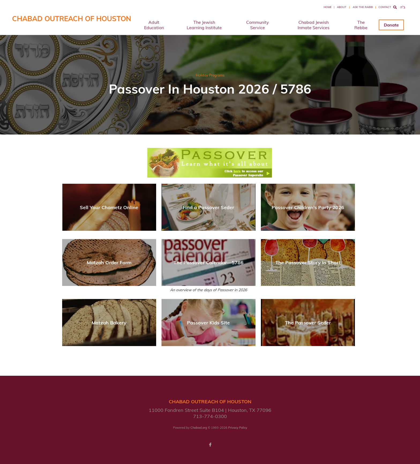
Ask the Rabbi (363, 7)
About (341, 7)
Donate (391, 25)
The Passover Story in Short (308, 262)
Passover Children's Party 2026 (308, 207)
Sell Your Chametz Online (109, 207)
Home (328, 7)
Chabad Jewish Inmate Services (313, 25)
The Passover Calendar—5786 (208, 262)
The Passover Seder (308, 323)
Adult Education (154, 25)
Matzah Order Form (109, 262)
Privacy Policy (237, 428)
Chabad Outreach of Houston (71, 18)
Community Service (257, 25)
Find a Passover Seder (208, 207)
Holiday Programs (210, 75)
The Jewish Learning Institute (204, 25)
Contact (384, 7)
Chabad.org (198, 428)
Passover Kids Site (208, 323)
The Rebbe (361, 25)
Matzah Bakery (109, 323)
